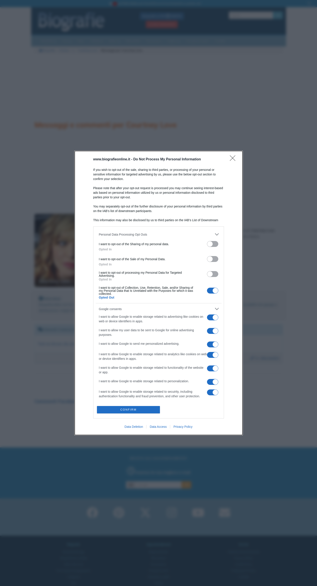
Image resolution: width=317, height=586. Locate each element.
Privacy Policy (182, 426)
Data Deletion (134, 426)
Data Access (158, 426)
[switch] (212, 244)
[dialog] (158, 293)
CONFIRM (128, 409)
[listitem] (158, 234)
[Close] (234, 159)
